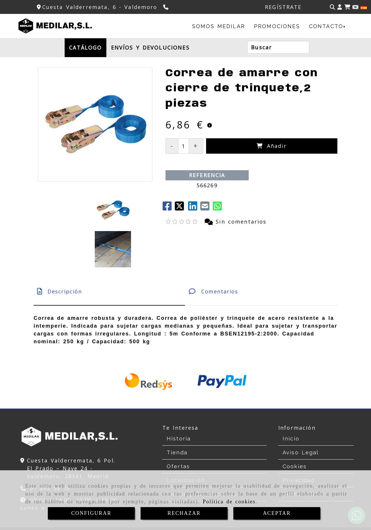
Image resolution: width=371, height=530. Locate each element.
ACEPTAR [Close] (277, 513)
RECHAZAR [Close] (184, 513)
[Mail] (206, 207)
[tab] (109, 252)
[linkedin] (194, 207)
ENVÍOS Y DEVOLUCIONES (150, 47)
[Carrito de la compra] (347, 7)
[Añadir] (271, 146)
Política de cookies (229, 501)
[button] (339, 7)
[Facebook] (169, 207)
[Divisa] (355, 7)
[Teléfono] (166, 6)
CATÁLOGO (85, 47)
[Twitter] (181, 207)
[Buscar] (332, 7)
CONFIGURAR (91, 513)
